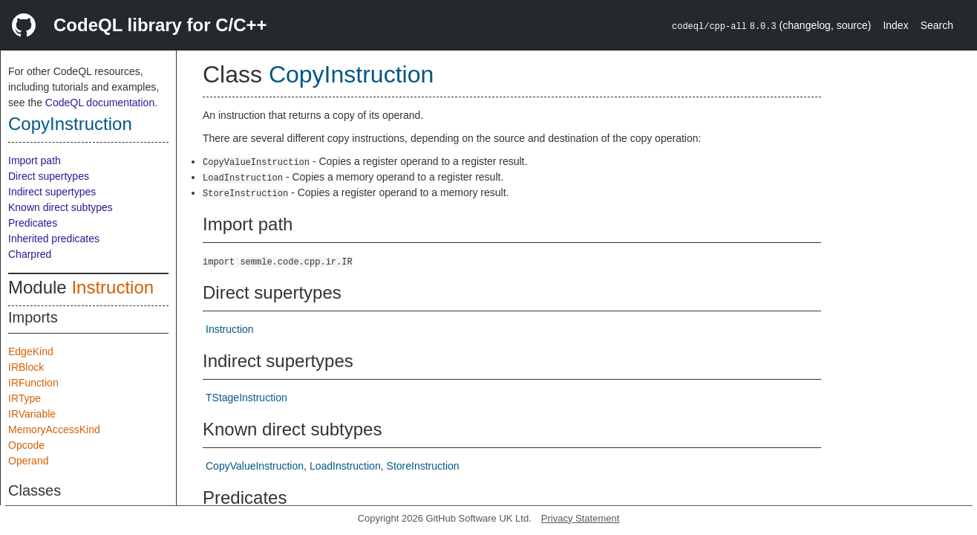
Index (895, 25)
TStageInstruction (246, 397)
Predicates (32, 223)
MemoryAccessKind (54, 429)
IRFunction (33, 383)
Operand (28, 461)
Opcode (26, 445)
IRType (24, 398)
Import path (34, 160)
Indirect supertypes (52, 192)
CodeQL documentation (99, 102)
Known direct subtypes (60, 207)
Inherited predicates (53, 238)
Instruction (112, 287)
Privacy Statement (580, 518)
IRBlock (26, 367)
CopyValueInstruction (255, 466)
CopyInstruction (70, 124)
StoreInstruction (423, 466)
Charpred (29, 254)
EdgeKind (30, 351)
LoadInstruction (345, 466)
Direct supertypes (48, 176)
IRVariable (32, 414)
